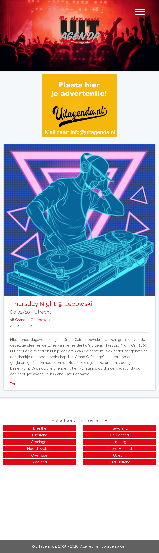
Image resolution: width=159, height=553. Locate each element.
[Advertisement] (79, 501)
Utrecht (42, 312)
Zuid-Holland (119, 462)
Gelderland (119, 435)
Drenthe (39, 428)
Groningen (39, 442)
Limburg (119, 442)
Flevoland (119, 428)
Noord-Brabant (39, 448)
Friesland (39, 435)
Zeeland (40, 462)
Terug (15, 384)
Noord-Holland (119, 448)
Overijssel (39, 455)
